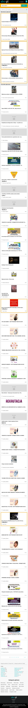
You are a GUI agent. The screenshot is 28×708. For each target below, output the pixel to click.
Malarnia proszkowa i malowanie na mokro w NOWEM (12, 94)
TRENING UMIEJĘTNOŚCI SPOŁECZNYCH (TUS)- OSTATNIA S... (14, 350)
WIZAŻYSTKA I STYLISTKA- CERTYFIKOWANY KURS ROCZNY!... (14, 506)
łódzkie (2, 675)
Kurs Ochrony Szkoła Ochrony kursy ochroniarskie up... (12, 64)
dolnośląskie (3, 669)
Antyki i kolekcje (14, 686)
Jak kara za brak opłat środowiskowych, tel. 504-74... (12, 250)
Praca (9, 684)
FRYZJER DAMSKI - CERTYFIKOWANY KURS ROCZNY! (12, 321)
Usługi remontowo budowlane (7, 463)
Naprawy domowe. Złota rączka (8, 279)
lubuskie (15, 676)
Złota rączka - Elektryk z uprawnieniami (9, 179)
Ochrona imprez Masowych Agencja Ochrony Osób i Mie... (13, 35)
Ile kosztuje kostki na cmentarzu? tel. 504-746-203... (12, 236)
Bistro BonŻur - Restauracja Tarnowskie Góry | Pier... (12, 392)
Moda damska (9, 682)
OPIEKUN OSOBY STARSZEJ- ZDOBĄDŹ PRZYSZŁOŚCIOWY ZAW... (15, 449)
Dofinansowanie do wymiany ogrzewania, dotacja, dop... (12, 620)
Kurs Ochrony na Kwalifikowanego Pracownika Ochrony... (13, 520)
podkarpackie (16, 669)
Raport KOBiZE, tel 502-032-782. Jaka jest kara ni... (12, 108)
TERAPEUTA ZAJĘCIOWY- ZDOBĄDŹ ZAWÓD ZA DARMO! (13, 435)
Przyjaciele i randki (13, 691)
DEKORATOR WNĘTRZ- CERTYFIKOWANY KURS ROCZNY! (13, 364)
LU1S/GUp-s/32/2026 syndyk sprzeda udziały (11, 193)
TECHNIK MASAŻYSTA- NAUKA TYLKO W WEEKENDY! (12, 549)
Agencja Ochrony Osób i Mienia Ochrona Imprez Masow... (13, 49)
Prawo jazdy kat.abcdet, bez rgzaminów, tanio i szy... (12, 136)
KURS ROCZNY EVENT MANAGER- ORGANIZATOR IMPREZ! (13, 492)
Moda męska (16, 682)
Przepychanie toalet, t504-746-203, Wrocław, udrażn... (12, 151)
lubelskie (15, 670)
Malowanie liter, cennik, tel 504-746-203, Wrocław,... (12, 606)
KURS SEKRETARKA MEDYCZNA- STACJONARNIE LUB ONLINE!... (14, 335)
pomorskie (3, 673)
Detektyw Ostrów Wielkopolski (7, 264)
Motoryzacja (3, 682)
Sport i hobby (12, 689)
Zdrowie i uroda (14, 684)
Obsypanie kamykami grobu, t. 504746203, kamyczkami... (13, 591)
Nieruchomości (3, 684)
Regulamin (13, 699)
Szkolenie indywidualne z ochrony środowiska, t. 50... (12, 165)
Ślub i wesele (21, 686)
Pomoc (13, 702)
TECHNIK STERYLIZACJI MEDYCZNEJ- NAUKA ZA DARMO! (13, 478)
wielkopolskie (3, 676)
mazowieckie (3, 671)
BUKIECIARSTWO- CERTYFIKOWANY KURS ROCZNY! (12, 534)
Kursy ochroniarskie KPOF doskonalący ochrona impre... (12, 307)
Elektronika (8, 686)
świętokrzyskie (17, 675)
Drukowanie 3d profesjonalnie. (8, 208)
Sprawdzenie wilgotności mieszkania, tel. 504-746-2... (12, 634)
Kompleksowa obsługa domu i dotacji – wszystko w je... (12, 122)
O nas (14, 700)
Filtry (3, 9)
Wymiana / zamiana (4, 691)
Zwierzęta (2, 686)
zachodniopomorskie (18, 672)
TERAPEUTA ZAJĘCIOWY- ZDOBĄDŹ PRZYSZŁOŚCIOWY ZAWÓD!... (15, 222)
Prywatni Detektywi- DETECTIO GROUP (9, 21)
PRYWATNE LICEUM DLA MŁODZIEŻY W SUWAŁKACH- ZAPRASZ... (15, 378)
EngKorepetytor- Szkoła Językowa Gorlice (10, 421)
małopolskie (3, 670)
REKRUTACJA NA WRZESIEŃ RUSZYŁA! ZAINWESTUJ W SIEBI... (14, 407)
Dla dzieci (21, 682)
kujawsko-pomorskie (18, 668)
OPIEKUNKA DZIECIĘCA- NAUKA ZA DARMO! (10, 577)
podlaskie (2, 668)
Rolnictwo (2, 688)
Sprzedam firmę (5, 293)
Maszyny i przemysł (15, 688)
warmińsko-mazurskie (18, 671)
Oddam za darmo (19, 689)
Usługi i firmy (8, 688)
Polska (2, 666)
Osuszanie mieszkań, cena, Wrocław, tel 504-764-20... (12, 648)
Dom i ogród (21, 684)
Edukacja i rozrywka (4, 689)
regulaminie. (16, 706)
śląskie (2, 672)
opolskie (15, 673)
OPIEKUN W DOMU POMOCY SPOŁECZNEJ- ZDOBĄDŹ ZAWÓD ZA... (15, 563)
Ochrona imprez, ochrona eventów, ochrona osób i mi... (12, 78)
